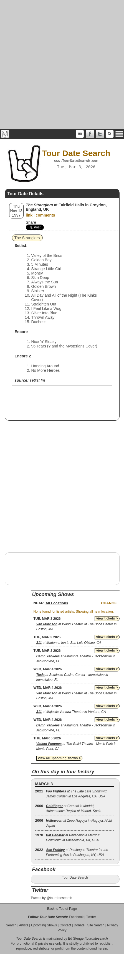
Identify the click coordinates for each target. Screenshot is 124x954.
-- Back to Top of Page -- (62, 909)
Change (109, 603)
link (29, 215)
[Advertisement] (62, 64)
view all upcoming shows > (59, 758)
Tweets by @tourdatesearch (51, 898)
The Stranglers (27, 238)
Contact (65, 925)
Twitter (91, 917)
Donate (79, 925)
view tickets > (107, 618)
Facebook (76, 917)
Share (31, 222)
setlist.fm (37, 380)
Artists (23, 925)
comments (45, 215)
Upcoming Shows (44, 925)
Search (11, 925)
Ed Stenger (76, 938)
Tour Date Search (75, 877)
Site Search (95, 925)
